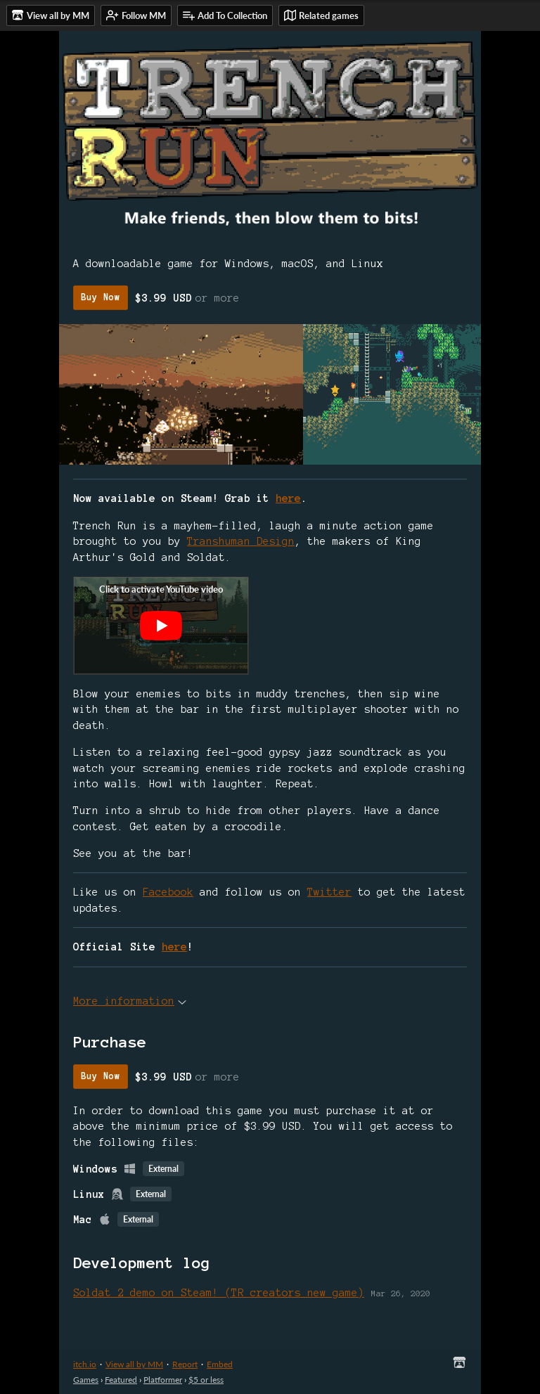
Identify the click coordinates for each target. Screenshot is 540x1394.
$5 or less (206, 1379)
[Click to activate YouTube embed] (161, 625)
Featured (121, 1379)
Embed (220, 1364)
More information (129, 1001)
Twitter (329, 892)
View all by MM (134, 1364)
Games (85, 1379)
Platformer (162, 1379)
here (288, 498)
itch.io (84, 1364)
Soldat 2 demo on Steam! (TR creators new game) (218, 1292)
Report (185, 1364)
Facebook (168, 892)
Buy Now (100, 297)
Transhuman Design (241, 541)
